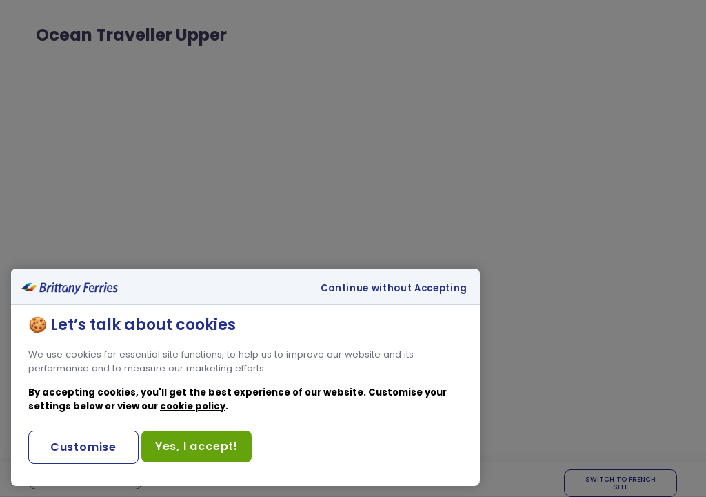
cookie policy (192, 406)
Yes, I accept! (196, 446)
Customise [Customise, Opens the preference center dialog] (83, 447)
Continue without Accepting (394, 288)
